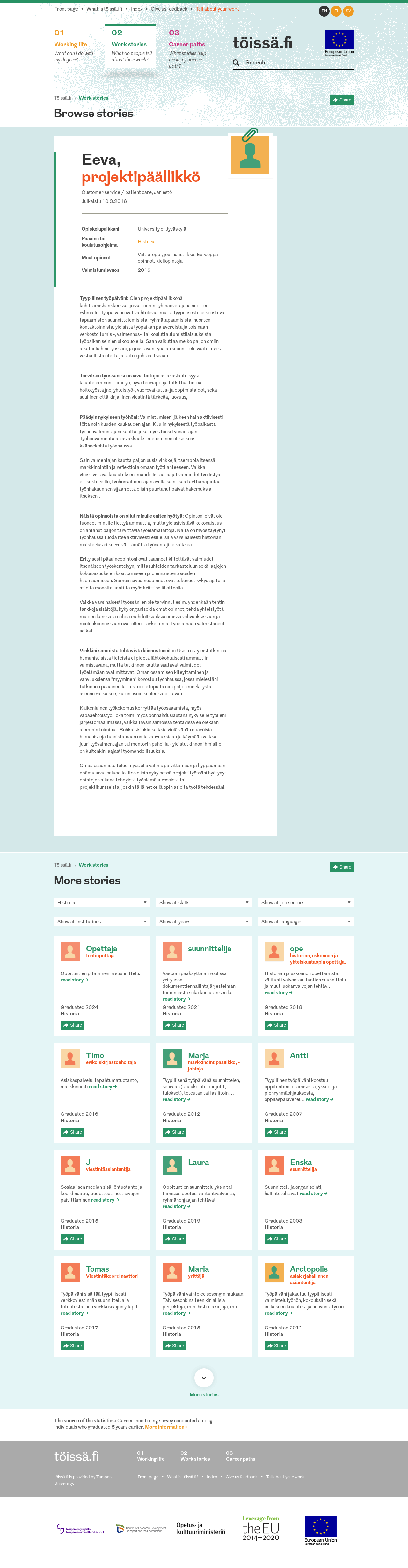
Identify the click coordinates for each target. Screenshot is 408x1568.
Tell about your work (217, 9)
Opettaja (101, 949)
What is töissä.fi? (104, 9)
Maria (198, 1270)
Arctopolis (309, 1270)
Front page (66, 9)
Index (136, 9)
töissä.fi (263, 44)
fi (336, 11)
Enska (301, 1163)
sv (348, 11)
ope (296, 949)
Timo (95, 1056)
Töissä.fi (62, 98)
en (324, 11)
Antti (299, 1056)
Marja (198, 1056)
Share (345, 99)
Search (239, 63)
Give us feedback (169, 9)
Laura (198, 1163)
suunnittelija (209, 949)
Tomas (97, 1270)
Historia (147, 242)
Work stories (93, 98)
